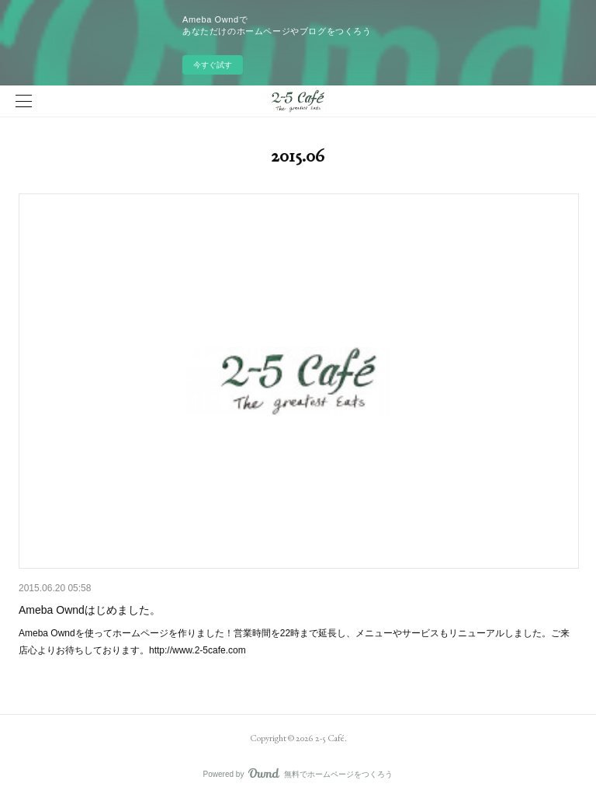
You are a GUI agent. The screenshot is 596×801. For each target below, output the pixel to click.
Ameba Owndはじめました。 (90, 610)
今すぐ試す (212, 65)
